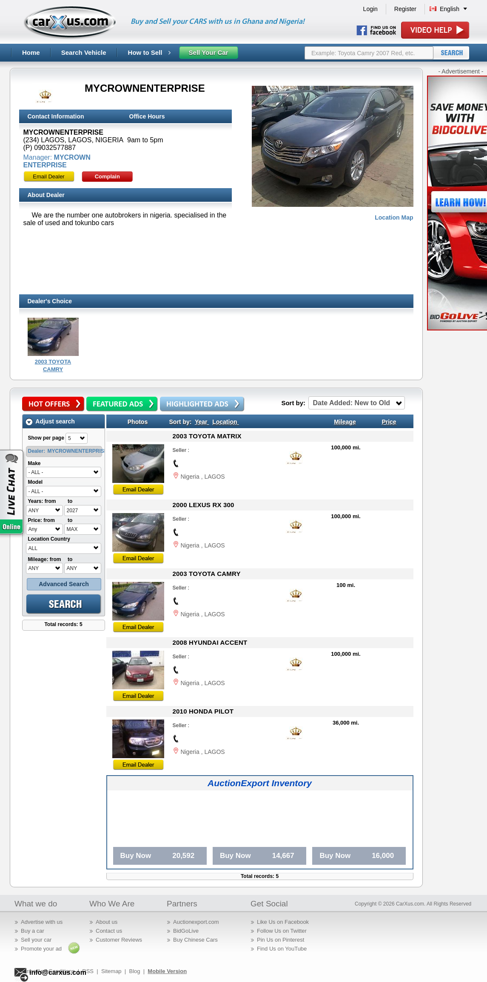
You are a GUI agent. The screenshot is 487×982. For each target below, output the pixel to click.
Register (405, 9)
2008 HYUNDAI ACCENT (210, 642)
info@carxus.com (57, 972)
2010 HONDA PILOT (203, 711)
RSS (88, 971)
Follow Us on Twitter (282, 931)
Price (389, 421)
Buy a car (32, 931)
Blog (134, 971)
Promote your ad (41, 948)
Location (224, 421)
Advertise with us (42, 922)
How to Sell (149, 52)
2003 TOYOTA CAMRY (207, 573)
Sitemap (111, 971)
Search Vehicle (83, 52)
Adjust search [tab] (50, 421)
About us (106, 922)
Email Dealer (48, 176)
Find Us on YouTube (282, 948)
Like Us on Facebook (283, 922)
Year (201, 421)
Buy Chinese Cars (195, 940)
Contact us (109, 931)
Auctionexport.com (196, 922)
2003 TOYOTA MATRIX (207, 436)
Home (31, 52)
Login (370, 9)
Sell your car (36, 940)
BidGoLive (186, 931)
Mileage (345, 421)
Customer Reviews (119, 940)
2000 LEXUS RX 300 (203, 504)
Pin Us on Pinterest (280, 940)
